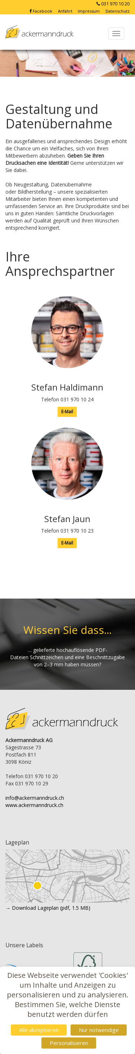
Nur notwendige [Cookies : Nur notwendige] (99, 1029)
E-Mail (67, 412)
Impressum (89, 11)
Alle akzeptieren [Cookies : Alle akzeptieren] (39, 1029)
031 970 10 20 (112, 4)
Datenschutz (117, 11)
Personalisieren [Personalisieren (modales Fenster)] (69, 1042)
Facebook (41, 11)
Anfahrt (65, 11)
